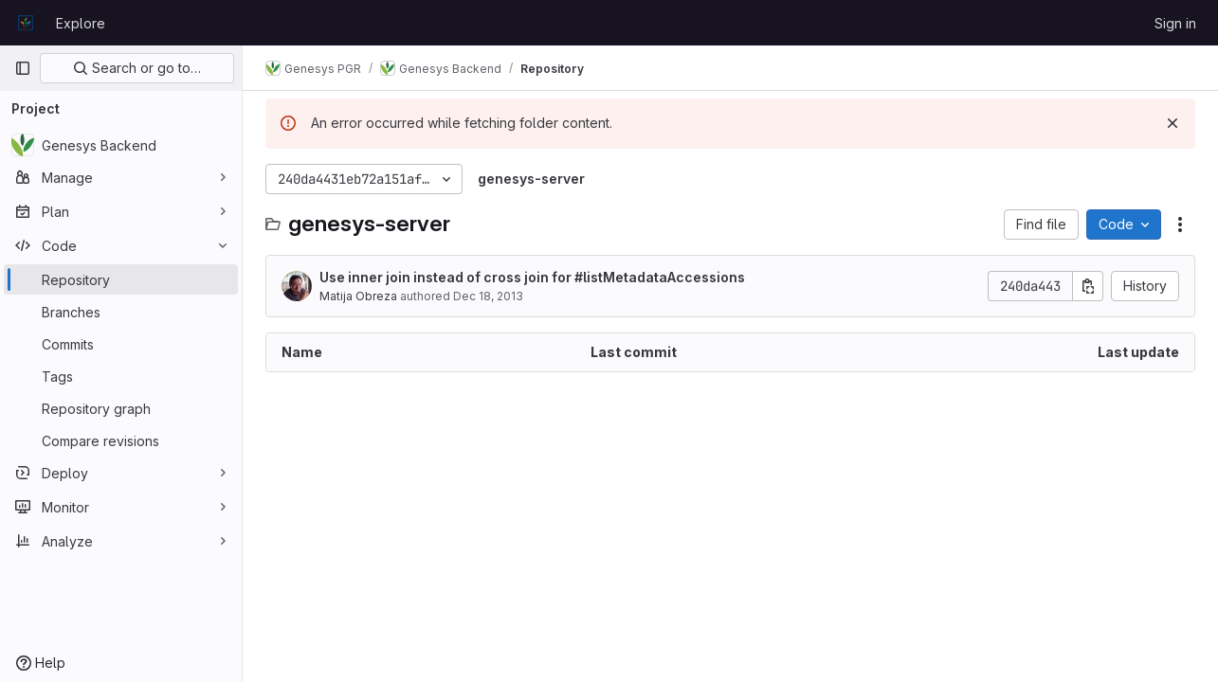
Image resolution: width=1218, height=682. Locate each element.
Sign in (1175, 23)
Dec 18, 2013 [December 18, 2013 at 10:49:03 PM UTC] (488, 296)
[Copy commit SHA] (1088, 286)
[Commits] (121, 344)
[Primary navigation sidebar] (23, 68)
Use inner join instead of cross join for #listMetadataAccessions (532, 277)
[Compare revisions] (121, 440)
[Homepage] (25, 23)
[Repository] (121, 279)
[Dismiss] (1172, 123)
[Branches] (121, 311)
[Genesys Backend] (121, 145)
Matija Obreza (358, 296)
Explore (80, 23)
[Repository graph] (121, 408)
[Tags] (121, 376)
